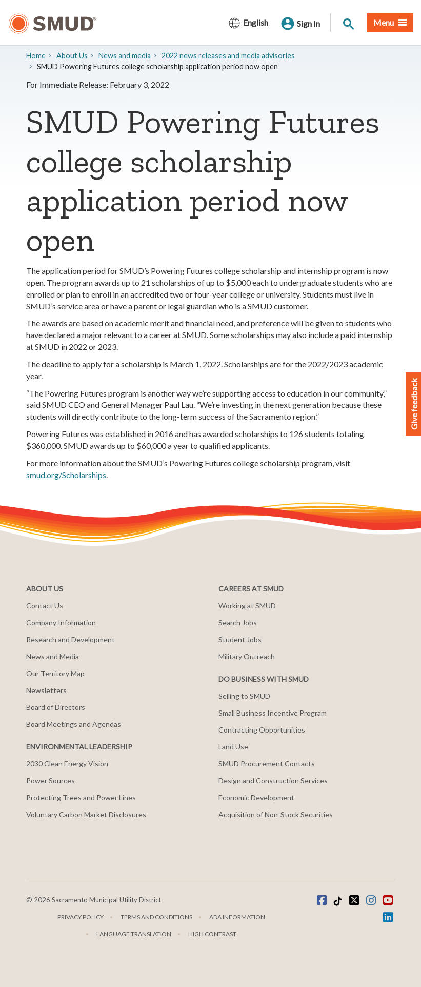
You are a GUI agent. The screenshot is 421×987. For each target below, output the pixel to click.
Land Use (233, 746)
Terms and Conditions (156, 917)
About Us (72, 55)
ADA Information (237, 917)
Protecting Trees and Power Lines (81, 797)
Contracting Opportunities (261, 729)
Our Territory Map (55, 673)
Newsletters (46, 690)
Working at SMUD (247, 605)
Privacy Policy (80, 917)
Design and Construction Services (273, 780)
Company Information (61, 622)
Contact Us (44, 605)
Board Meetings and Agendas (73, 724)
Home (36, 55)
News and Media (52, 656)
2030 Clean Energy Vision (67, 763)
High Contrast (212, 934)
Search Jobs (237, 622)
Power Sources (50, 780)
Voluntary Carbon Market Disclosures (86, 814)
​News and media (124, 55)
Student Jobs (240, 639)
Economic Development (256, 797)
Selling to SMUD (244, 696)
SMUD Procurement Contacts (266, 763)
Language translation (133, 934)
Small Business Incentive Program (272, 712)
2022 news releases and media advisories (228, 55)
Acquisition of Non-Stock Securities (275, 814)
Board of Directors (55, 707)
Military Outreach (246, 656)
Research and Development (70, 639)
